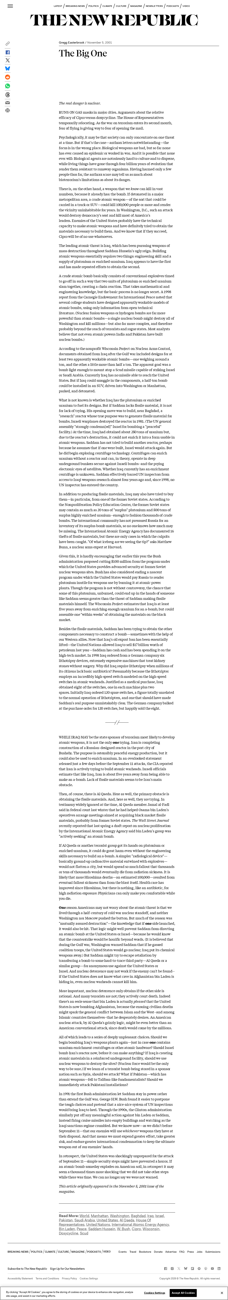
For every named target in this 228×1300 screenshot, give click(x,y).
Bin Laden (67, 1229)
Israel (159, 1215)
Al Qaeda (127, 1220)
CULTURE (121, 6)
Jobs (199, 1251)
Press (190, 1251)
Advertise (170, 1251)
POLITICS (93, 6)
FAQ (181, 1251)
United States (107, 1220)
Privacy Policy (69, 1278)
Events (123, 1251)
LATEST (58, 6)
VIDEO (186, 6)
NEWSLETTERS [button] (154, 6)
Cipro (136, 1229)
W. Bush (123, 1229)
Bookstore (145, 1251)
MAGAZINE (136, 6)
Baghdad (138, 1215)
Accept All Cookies (183, 1293)
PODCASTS (172, 6)
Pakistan (66, 1220)
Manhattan (99, 1215)
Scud (84, 1233)
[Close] (222, 1293)
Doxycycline (68, 1233)
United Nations (98, 1224)
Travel (133, 1251)
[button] (7, 44)
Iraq (150, 1215)
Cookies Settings (89, 1278)
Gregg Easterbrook (71, 42)
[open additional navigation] (10, 6)
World (84, 1215)
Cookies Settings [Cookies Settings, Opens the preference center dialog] (154, 1293)
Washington (119, 1215)
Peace (82, 1229)
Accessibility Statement (20, 1278)
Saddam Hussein (101, 1229)
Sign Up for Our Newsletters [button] (67, 1269)
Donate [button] (158, 1251)
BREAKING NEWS (75, 6)
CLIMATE (107, 6)
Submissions (212, 1251)
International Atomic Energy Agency (140, 1224)
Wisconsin (151, 1229)
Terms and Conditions (47, 1278)
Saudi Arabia (84, 1220)
